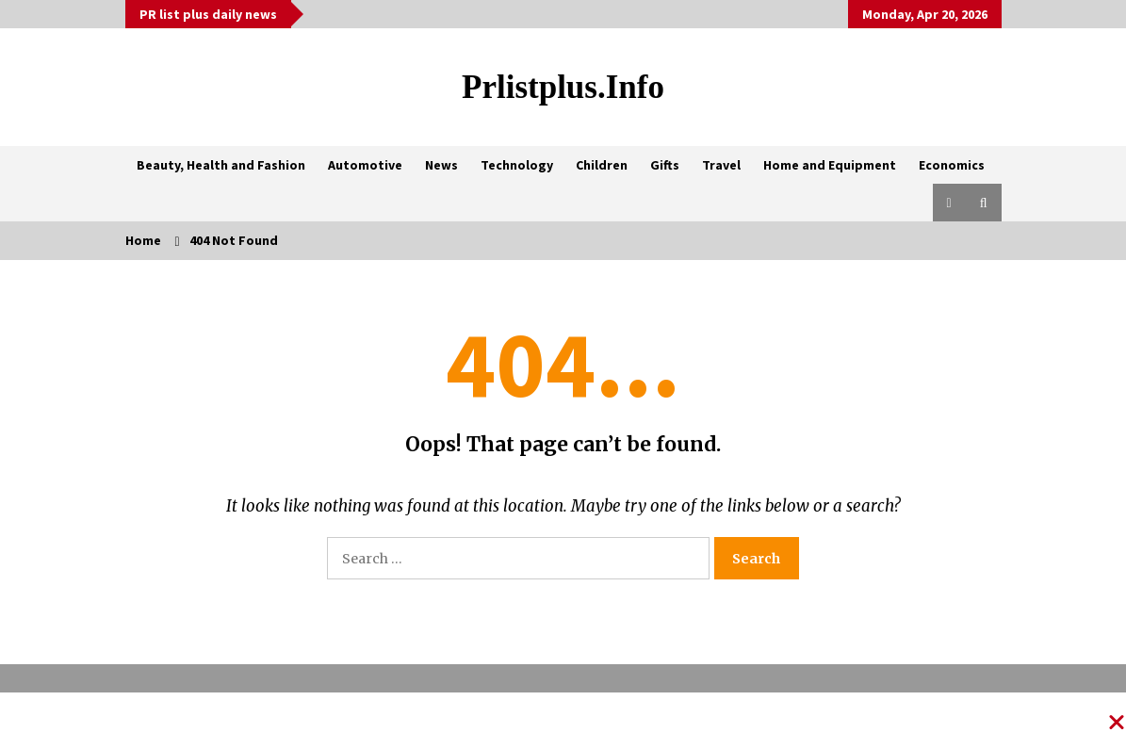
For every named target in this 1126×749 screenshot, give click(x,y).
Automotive (365, 164)
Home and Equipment (829, 164)
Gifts (664, 164)
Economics (952, 164)
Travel (721, 164)
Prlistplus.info (563, 87)
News (441, 164)
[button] (949, 202)
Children (602, 164)
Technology (517, 164)
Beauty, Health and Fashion (221, 164)
